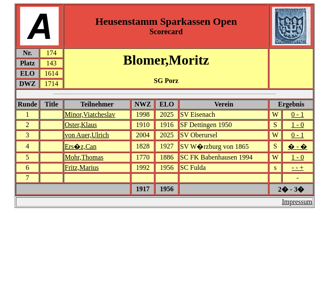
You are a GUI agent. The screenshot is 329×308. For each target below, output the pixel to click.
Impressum (297, 201)
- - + (298, 167)
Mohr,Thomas (84, 157)
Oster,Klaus (81, 124)
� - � (297, 146)
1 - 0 (297, 124)
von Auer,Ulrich (87, 135)
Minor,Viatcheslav (90, 114)
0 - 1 (297, 114)
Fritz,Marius (82, 167)
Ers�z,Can (80, 146)
